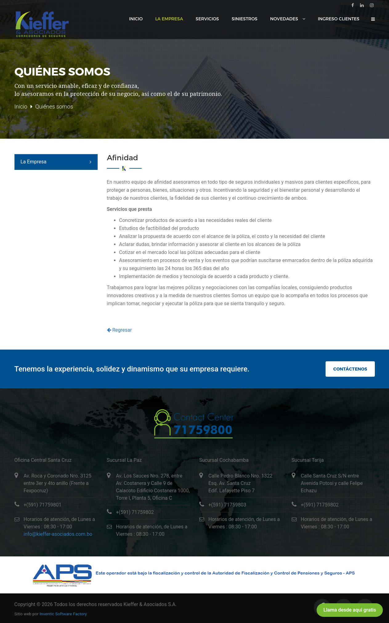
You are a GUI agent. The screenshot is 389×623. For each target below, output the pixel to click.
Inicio (136, 18)
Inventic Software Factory (63, 613)
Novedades (284, 18)
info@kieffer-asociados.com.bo (58, 534)
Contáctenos (350, 368)
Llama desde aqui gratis (349, 610)
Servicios (207, 18)
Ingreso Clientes (338, 18)
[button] (373, 19)
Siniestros (244, 18)
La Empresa (169, 18)
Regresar (119, 330)
